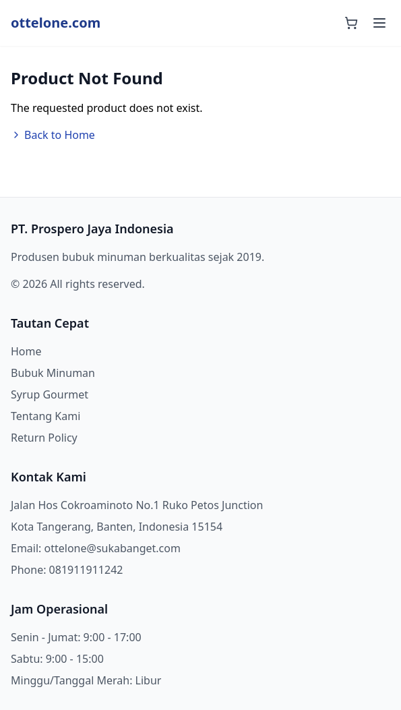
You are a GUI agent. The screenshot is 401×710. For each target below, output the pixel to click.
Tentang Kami (45, 416)
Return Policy (44, 437)
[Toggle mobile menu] (379, 23)
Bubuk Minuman (53, 372)
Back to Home (53, 134)
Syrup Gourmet (49, 394)
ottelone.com (55, 22)
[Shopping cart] (351, 23)
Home (26, 351)
